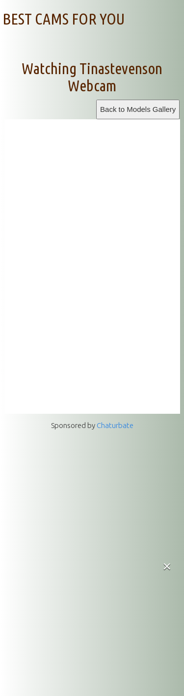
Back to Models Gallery (138, 109)
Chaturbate (115, 425)
